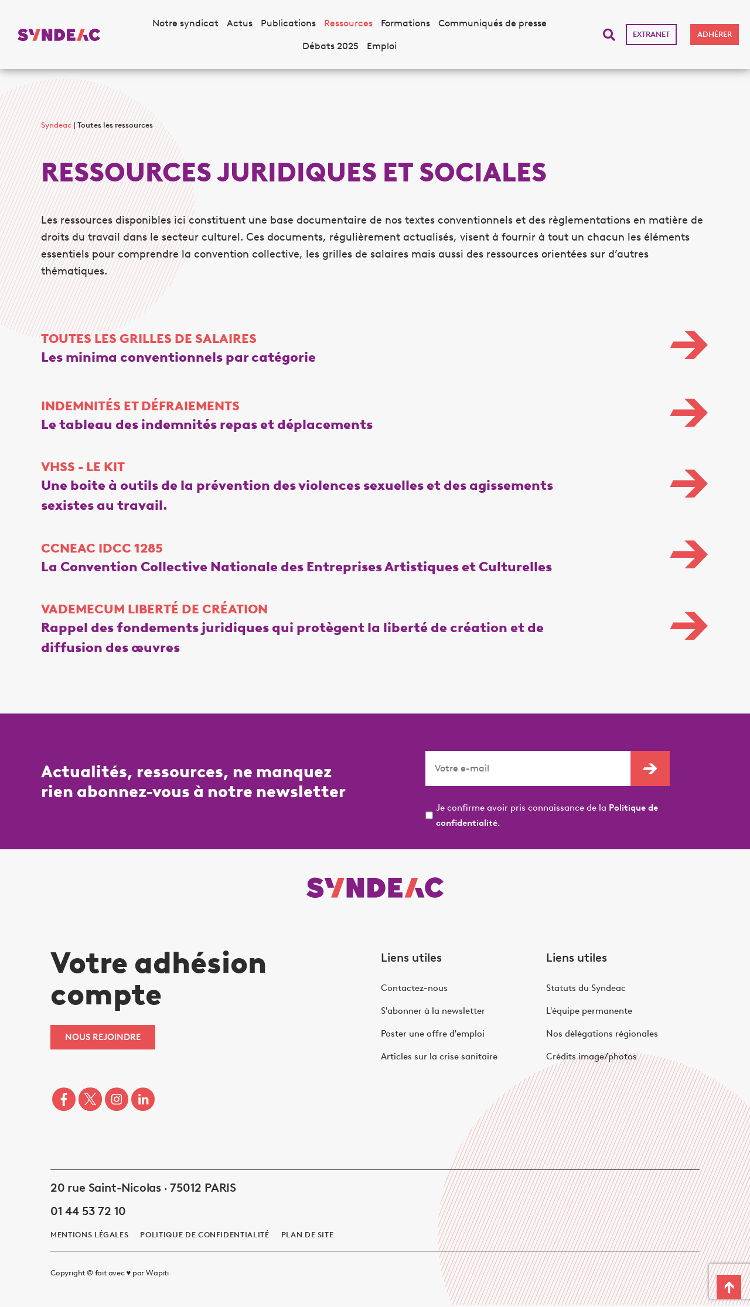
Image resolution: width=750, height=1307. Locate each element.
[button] (609, 35)
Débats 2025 (330, 46)
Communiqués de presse (492, 23)
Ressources (348, 23)
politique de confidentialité (204, 1237)
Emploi (382, 46)
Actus (240, 23)
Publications (288, 23)
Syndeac (56, 125)
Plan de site (307, 1237)
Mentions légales (89, 1237)
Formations (405, 23)
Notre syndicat (185, 23)
